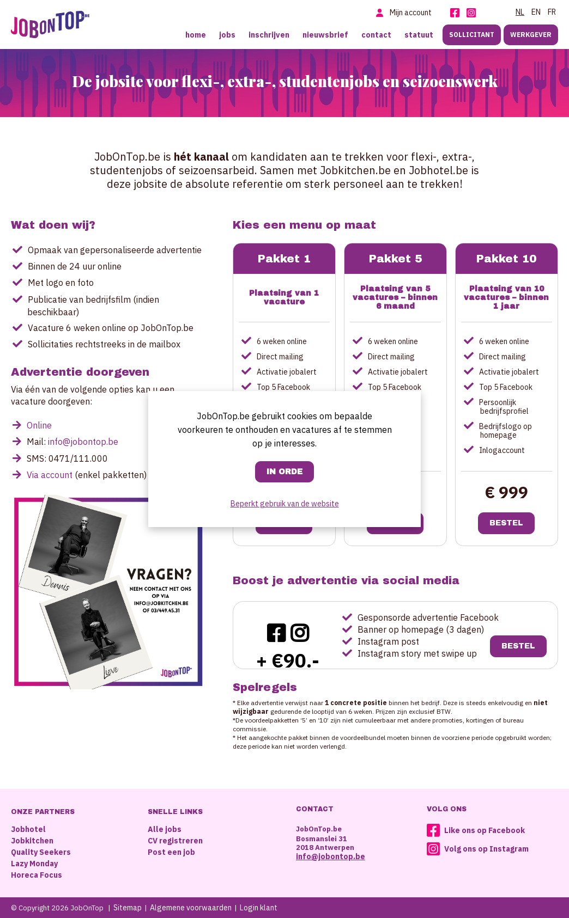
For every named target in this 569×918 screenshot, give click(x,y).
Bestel (506, 523)
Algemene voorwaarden (191, 908)
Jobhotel (28, 829)
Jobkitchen (32, 841)
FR (552, 12)
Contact (376, 35)
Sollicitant (471, 34)
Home (195, 35)
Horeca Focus (36, 875)
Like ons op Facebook (484, 830)
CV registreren (175, 841)
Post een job (171, 852)
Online (39, 425)
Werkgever (531, 34)
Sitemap (127, 908)
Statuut (418, 35)
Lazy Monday (34, 863)
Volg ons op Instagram (486, 849)
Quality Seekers (41, 852)
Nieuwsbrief (325, 35)
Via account (49, 474)
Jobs (227, 35)
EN (536, 12)
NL (520, 12)
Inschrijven (269, 35)
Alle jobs (164, 829)
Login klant (258, 908)
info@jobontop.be (83, 441)
